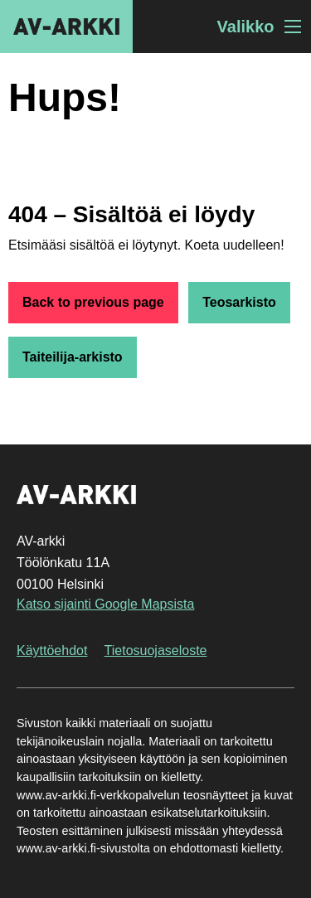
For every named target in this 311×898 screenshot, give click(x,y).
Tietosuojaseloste (155, 650)
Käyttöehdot (52, 650)
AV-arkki (66, 26)
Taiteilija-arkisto (72, 357)
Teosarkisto (239, 302)
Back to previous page (93, 302)
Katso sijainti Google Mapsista (105, 604)
